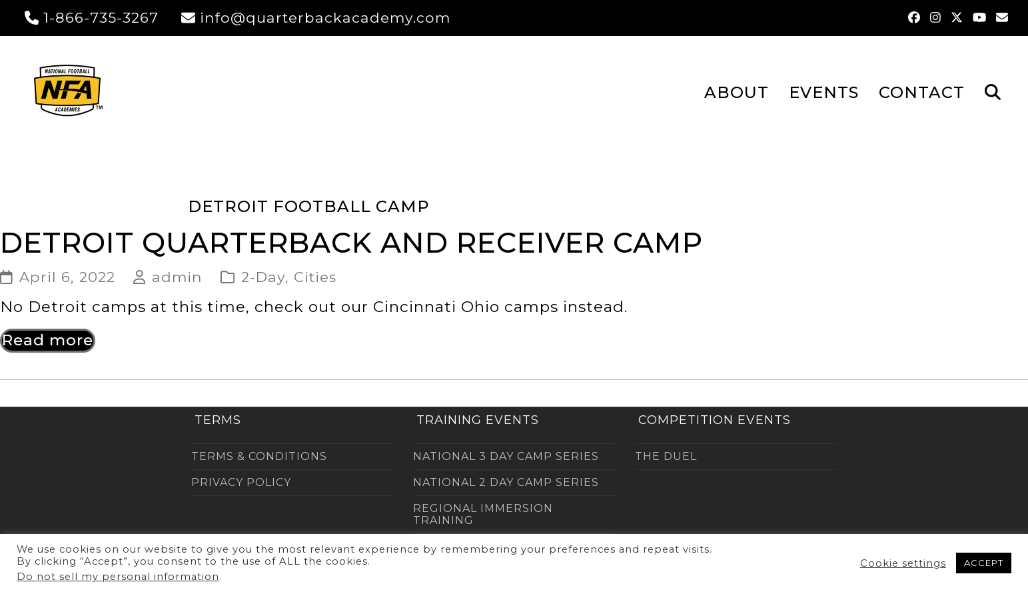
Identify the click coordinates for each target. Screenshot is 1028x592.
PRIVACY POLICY (241, 482)
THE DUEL (666, 456)
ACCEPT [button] (983, 562)
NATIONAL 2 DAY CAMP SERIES (506, 482)
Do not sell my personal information (118, 577)
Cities (315, 276)
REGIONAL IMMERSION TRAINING (483, 514)
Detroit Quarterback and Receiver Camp (351, 242)
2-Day (263, 276)
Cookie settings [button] (903, 563)
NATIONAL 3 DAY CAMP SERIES (506, 456)
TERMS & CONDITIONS (259, 456)
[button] (993, 91)
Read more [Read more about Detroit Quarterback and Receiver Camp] (47, 340)
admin (177, 276)
